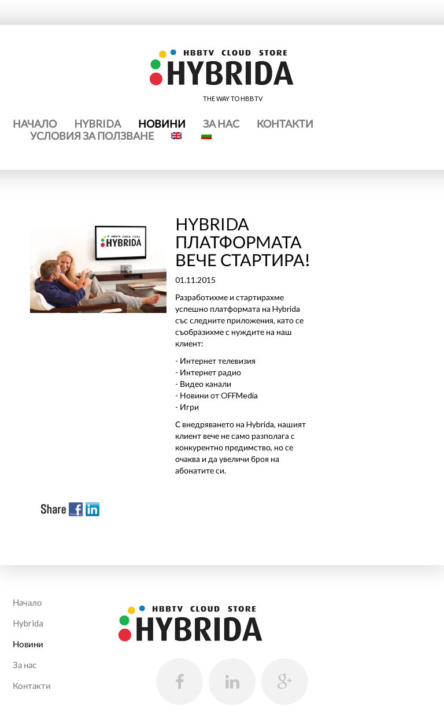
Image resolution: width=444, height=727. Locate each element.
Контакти (285, 124)
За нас (221, 124)
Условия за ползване (92, 136)
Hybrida (97, 124)
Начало (35, 124)
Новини (162, 124)
